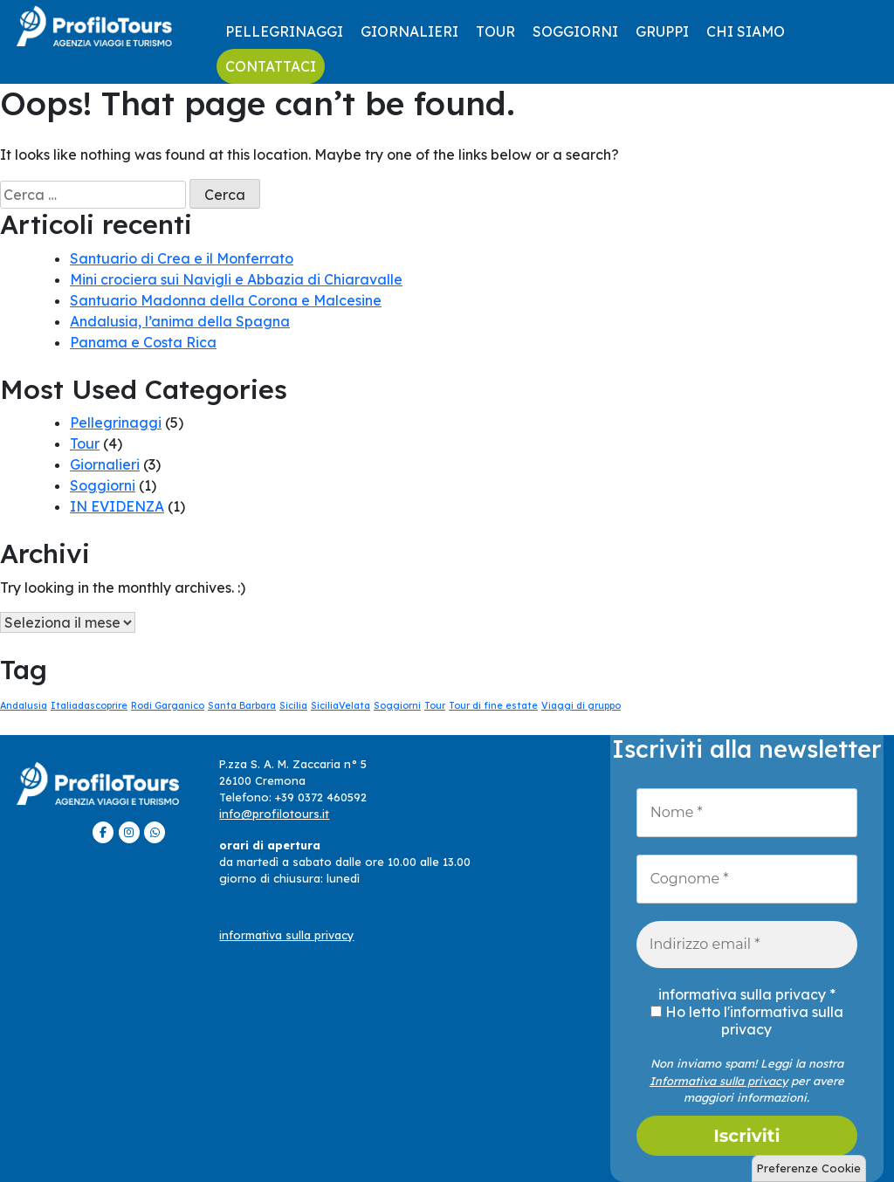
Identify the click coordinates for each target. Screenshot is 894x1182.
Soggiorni (575, 31)
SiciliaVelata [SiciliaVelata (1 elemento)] (340, 705)
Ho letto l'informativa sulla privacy (746, 1020)
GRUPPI (662, 31)
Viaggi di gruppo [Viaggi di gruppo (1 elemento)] (581, 705)
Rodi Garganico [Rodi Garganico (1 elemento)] (167, 705)
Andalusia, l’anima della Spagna (180, 321)
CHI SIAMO (745, 31)
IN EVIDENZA (117, 506)
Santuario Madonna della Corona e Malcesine (226, 300)
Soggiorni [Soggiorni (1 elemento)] (397, 705)
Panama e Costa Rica (143, 342)
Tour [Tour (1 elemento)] (434, 705)
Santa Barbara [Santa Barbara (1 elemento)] (242, 705)
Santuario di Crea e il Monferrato (181, 258)
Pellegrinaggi (284, 31)
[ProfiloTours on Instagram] (129, 832)
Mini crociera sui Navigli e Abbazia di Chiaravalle (236, 279)
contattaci (270, 66)
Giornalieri (409, 31)
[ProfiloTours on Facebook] (103, 832)
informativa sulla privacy (286, 935)
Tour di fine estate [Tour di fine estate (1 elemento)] (493, 705)
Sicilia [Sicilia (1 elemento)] (293, 705)
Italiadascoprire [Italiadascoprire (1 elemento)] (89, 705)
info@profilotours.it (274, 814)
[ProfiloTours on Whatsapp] (154, 832)
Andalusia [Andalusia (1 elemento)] (23, 705)
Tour (495, 31)
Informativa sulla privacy (718, 1081)
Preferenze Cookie (809, 1168)
